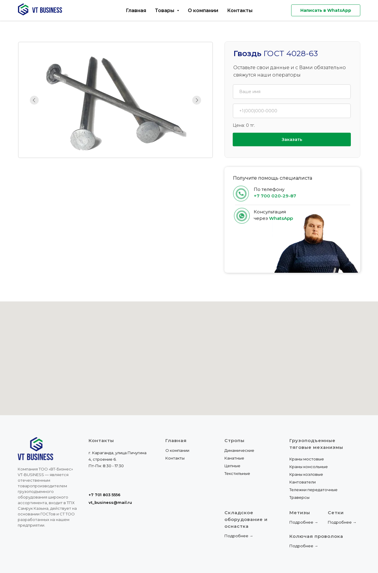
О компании (203, 10)
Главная (136, 10)
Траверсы (299, 497)
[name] (292, 91)
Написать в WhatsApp (325, 10)
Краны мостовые (306, 459)
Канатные (234, 458)
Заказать (292, 139)
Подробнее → (238, 535)
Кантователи (302, 482)
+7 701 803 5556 (104, 494)
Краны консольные (308, 466)
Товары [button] (165, 10)
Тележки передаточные (313, 489)
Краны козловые (306, 474)
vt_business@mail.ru (110, 502)
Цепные (232, 465)
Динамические (239, 450)
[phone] (292, 110)
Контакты (239, 10)
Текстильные (237, 473)
